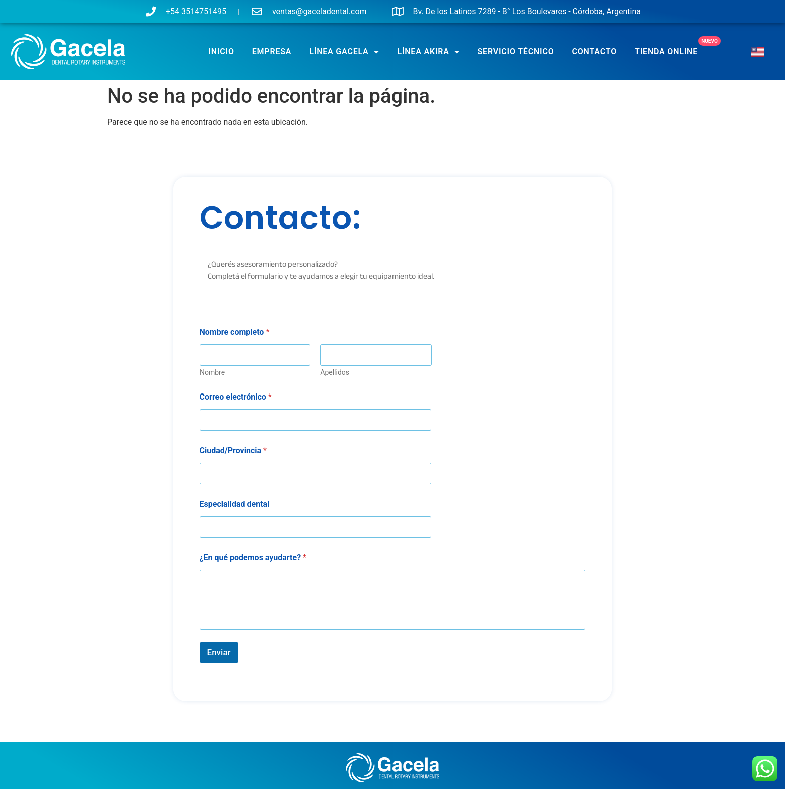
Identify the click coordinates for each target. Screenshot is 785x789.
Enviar (219, 652)
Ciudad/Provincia (233, 450)
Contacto (594, 51)
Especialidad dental (235, 504)
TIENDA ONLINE (666, 51)
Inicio (221, 51)
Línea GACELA (344, 52)
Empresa (272, 51)
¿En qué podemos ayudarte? (253, 557)
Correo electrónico (236, 397)
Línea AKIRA (428, 52)
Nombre (212, 372)
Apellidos (334, 372)
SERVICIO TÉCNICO (516, 51)
